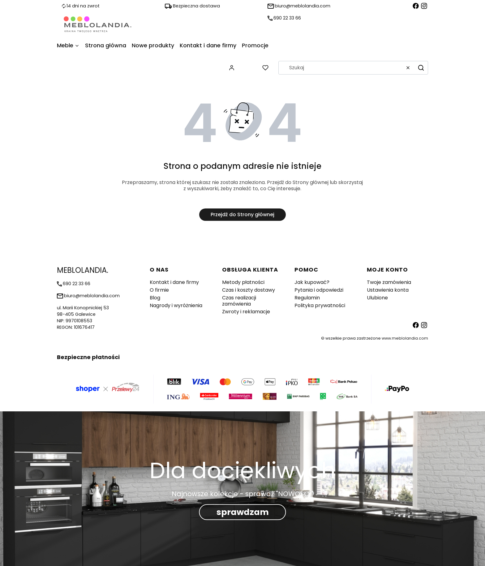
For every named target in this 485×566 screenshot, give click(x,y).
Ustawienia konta (388, 290)
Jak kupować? (311, 282)
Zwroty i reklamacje (246, 311)
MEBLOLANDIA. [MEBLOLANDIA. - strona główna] (82, 270)
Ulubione (377, 297)
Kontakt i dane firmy (174, 282)
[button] (421, 67)
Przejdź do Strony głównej (242, 214)
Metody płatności (243, 282)
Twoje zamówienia (389, 282)
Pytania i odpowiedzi (318, 290)
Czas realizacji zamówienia (239, 300)
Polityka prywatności (319, 305)
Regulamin (307, 297)
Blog (155, 297)
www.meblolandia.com (405, 338)
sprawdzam (243, 512)
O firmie (159, 290)
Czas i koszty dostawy (248, 290)
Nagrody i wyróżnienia (176, 305)
